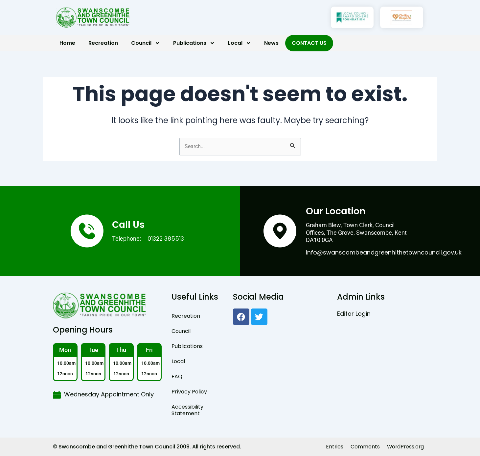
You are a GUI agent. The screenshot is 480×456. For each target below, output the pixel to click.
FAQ (176, 376)
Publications (194, 43)
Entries (333, 446)
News (271, 43)
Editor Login (354, 313)
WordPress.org (405, 446)
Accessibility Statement (187, 410)
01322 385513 (167, 238)
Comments (363, 446)
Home (67, 43)
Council (145, 43)
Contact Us (309, 43)
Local (239, 43)
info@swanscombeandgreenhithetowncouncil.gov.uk (384, 252)
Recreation (103, 43)
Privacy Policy (189, 391)
